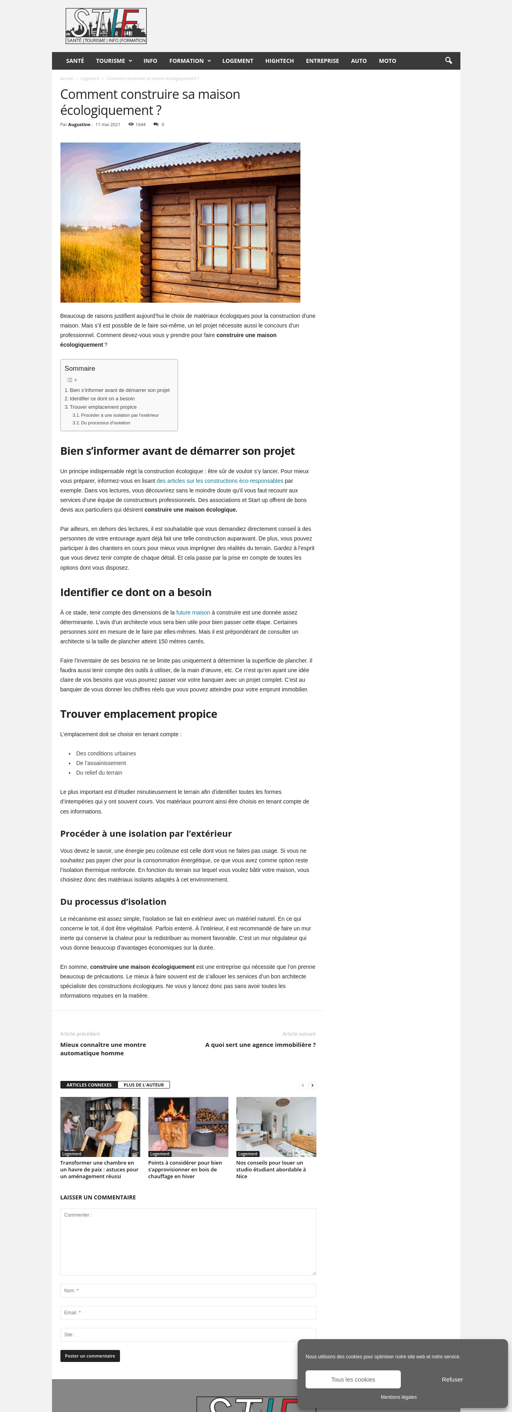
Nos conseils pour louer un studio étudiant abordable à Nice (271, 1169)
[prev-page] (303, 1085)
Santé (75, 60)
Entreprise (322, 60)
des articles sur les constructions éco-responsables (220, 481)
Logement (238, 60)
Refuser (452, 1379)
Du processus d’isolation (105, 422)
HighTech (279, 60)
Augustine (79, 124)
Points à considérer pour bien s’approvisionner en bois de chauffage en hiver (185, 1169)
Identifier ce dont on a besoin (102, 399)
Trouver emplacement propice (103, 407)
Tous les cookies (353, 1379)
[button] (448, 61)
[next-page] (312, 1085)
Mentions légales (399, 1397)
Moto (387, 60)
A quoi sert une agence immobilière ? (260, 1044)
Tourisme (114, 61)
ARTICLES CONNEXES (89, 1085)
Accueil (67, 78)
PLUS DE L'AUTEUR (144, 1085)
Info (151, 60)
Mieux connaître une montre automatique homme (103, 1048)
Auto (359, 60)
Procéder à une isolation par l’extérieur (120, 415)
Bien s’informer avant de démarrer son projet (120, 390)
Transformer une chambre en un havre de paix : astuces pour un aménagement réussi (99, 1169)
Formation (190, 61)
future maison (193, 612)
